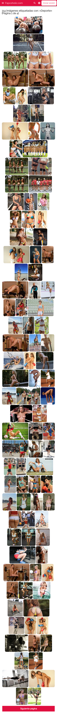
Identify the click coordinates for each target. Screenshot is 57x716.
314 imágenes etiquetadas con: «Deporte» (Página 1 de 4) (27, 12)
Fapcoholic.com (14, 3)
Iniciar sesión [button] (49, 3)
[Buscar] (34, 3)
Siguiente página (28, 708)
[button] (3, 3)
